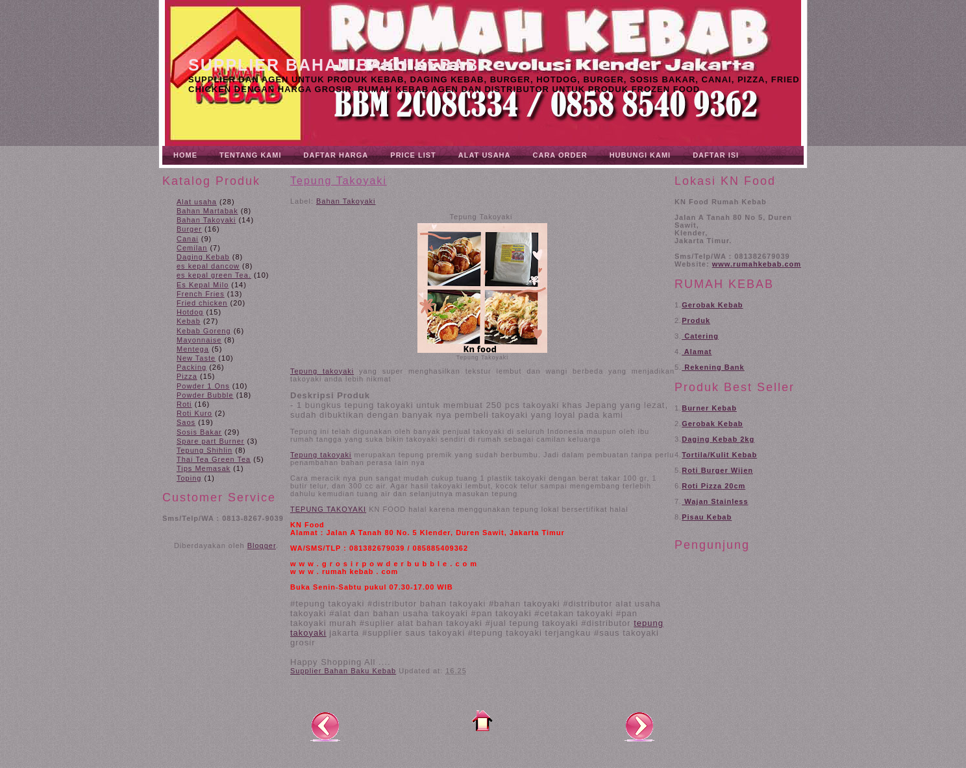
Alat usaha (197, 202)
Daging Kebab (203, 257)
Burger (189, 229)
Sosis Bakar (199, 432)
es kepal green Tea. (214, 275)
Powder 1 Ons (203, 386)
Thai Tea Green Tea (214, 459)
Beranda (482, 720)
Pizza (187, 376)
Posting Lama (639, 725)
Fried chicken (202, 303)
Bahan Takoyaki (206, 220)
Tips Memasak (203, 468)
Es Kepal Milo (203, 285)
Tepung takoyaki (322, 371)
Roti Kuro (194, 413)
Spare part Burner (210, 441)
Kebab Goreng (204, 331)
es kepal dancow (208, 266)
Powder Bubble (205, 395)
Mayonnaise (199, 340)
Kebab (189, 321)
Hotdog (190, 312)
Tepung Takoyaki (338, 180)
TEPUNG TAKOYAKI (328, 509)
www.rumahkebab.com (756, 264)
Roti (184, 404)
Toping (189, 478)
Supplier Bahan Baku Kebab (333, 65)
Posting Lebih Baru (325, 725)
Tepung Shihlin (204, 450)
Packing (191, 367)
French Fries (201, 294)
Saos (186, 422)
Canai (188, 239)
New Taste (196, 358)
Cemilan (192, 248)
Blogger (261, 545)
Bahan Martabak (207, 211)
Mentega (193, 349)
